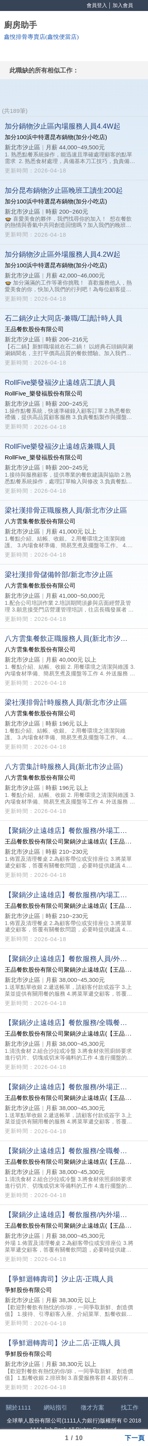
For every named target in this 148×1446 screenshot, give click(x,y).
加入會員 (123, 5)
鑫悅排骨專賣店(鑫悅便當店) (41, 37)
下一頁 (135, 1437)
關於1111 (18, 1407)
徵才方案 (92, 1407)
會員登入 (97, 5)
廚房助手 (20, 25)
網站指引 (55, 1407)
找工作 (130, 1407)
